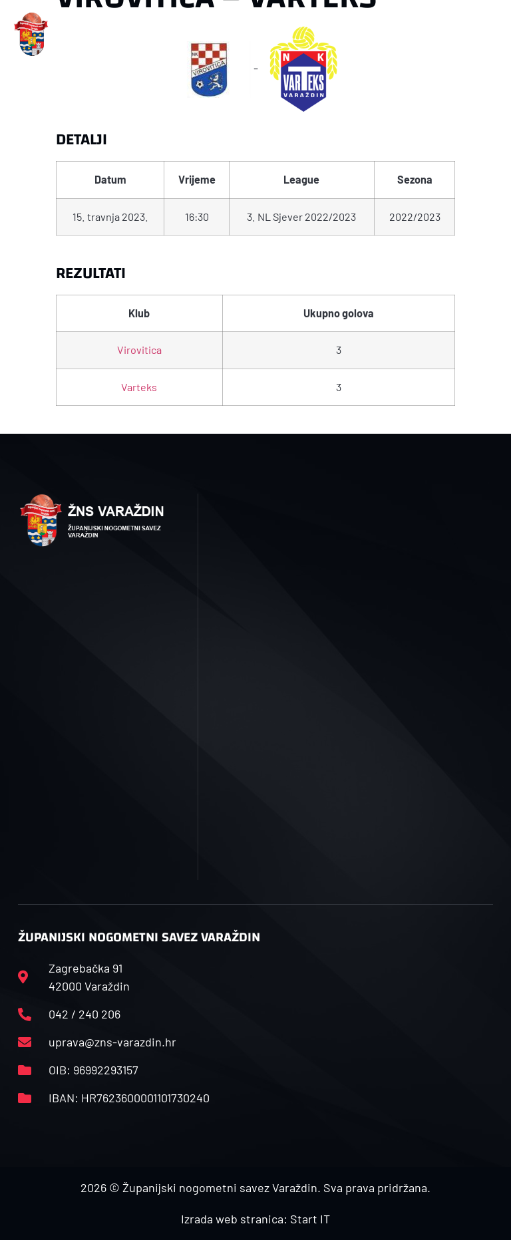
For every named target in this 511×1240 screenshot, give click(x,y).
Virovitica (139, 349)
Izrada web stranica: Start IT (255, 1218)
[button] (165, 34)
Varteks (139, 387)
